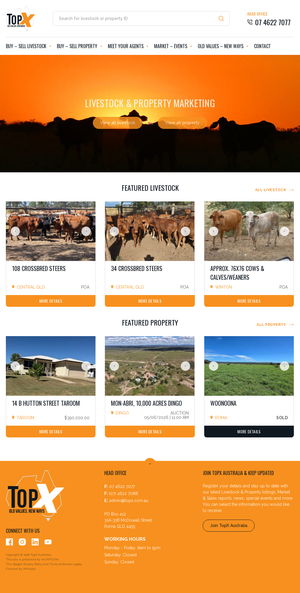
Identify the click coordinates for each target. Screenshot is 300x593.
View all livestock (117, 122)
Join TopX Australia (228, 525)
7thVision (29, 568)
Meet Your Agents (128, 46)
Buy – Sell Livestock (28, 46)
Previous (15, 231)
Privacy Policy (32, 564)
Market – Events (173, 46)
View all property (182, 122)
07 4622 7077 (122, 486)
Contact (262, 46)
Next (86, 231)
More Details (50, 301)
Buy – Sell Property (79, 46)
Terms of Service (61, 564)
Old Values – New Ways (223, 46)
